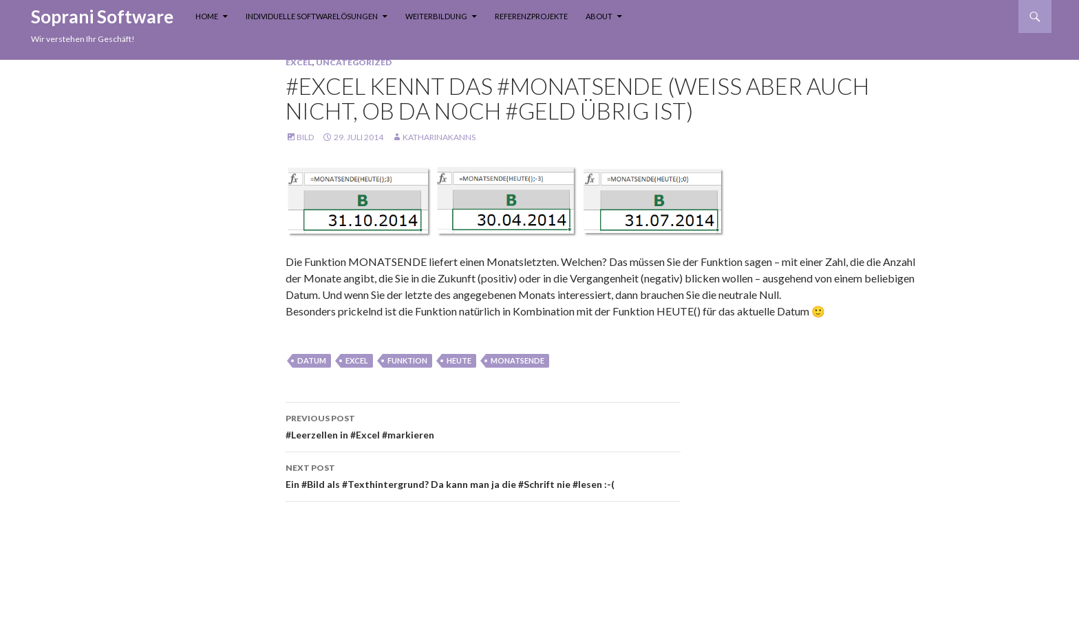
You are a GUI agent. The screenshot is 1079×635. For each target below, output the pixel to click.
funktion (407, 360)
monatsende (517, 360)
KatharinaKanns (439, 137)
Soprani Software (102, 16)
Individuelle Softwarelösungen (312, 16)
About (599, 16)
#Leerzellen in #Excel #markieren (483, 425)
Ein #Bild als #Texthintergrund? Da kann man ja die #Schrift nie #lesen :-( (483, 475)
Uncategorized (354, 62)
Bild (305, 137)
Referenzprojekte (531, 16)
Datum (311, 360)
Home (206, 16)
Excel (299, 62)
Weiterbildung (436, 16)
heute (459, 360)
